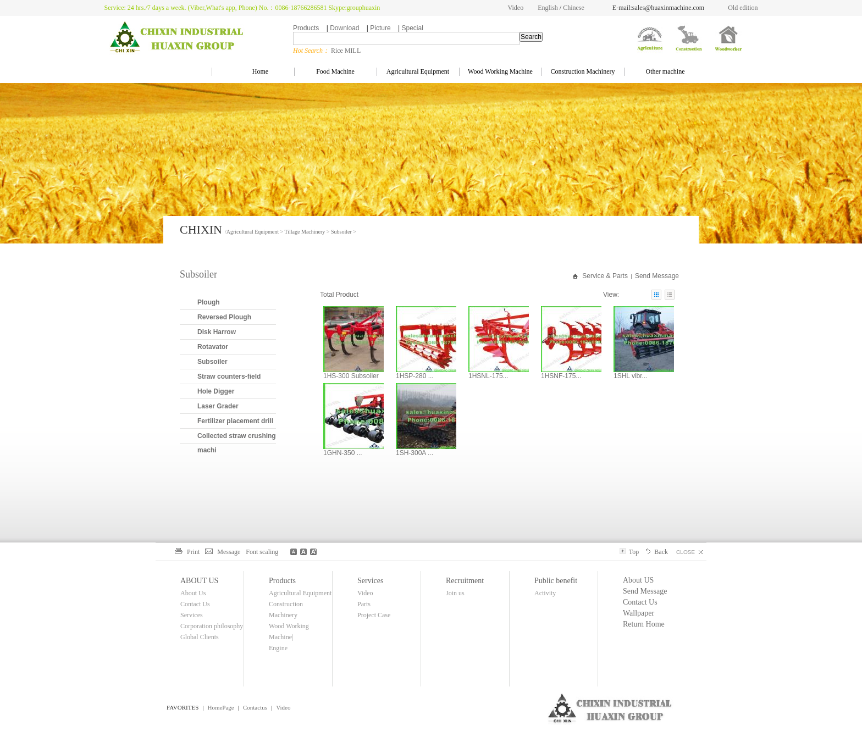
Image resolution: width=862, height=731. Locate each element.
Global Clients (199, 637)
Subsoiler (341, 232)
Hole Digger (215, 391)
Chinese (573, 8)
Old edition (743, 8)
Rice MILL (346, 50)
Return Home (644, 624)
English (548, 8)
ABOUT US (199, 581)
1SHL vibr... (631, 376)
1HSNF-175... (561, 376)
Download (344, 28)
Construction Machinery (583, 71)
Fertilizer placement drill (235, 421)
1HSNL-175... (488, 376)
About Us (193, 593)
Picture (380, 28)
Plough (208, 302)
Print (187, 552)
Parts (364, 604)
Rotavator (212, 347)
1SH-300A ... (414, 453)
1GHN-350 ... (342, 453)
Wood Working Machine (500, 71)
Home (252, 71)
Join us (455, 593)
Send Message (657, 276)
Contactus (255, 707)
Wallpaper (638, 613)
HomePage (220, 707)
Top (629, 552)
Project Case (373, 615)
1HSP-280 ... (415, 376)
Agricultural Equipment (417, 71)
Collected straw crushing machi (236, 443)
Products (306, 28)
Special (412, 28)
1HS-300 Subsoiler (351, 376)
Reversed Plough (224, 317)
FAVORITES (182, 707)
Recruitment (465, 581)
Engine (278, 648)
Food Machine (335, 71)
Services (191, 615)
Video (516, 8)
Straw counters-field (229, 376)
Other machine (665, 71)
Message (222, 552)
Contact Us (195, 604)
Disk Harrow (216, 332)
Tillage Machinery (305, 232)
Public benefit (555, 581)
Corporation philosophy (211, 626)
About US (638, 580)
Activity (545, 593)
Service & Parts (605, 276)
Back (656, 552)
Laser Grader (218, 406)
